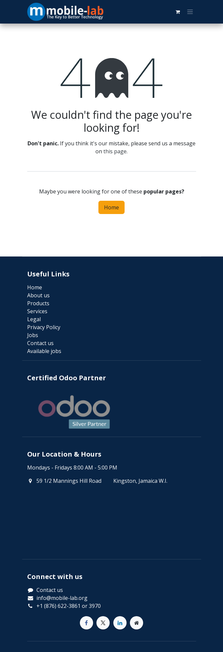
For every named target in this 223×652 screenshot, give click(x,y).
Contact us (49, 590)
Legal (34, 319)
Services (37, 311)
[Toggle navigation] (190, 12)
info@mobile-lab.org (61, 598)
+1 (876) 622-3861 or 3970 (68, 606)
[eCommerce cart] (178, 12)
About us (38, 295)
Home (111, 207)
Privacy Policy (43, 327)
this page (115, 151)
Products (38, 303)
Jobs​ (32, 335)
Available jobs (44, 351)
